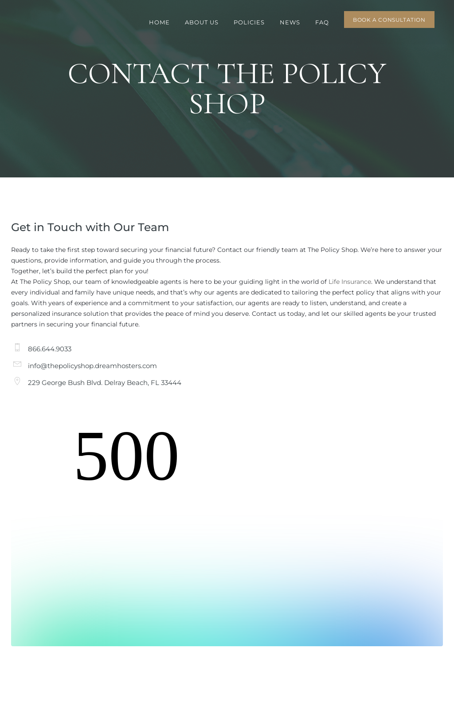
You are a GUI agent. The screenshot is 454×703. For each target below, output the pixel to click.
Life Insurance (350, 282)
